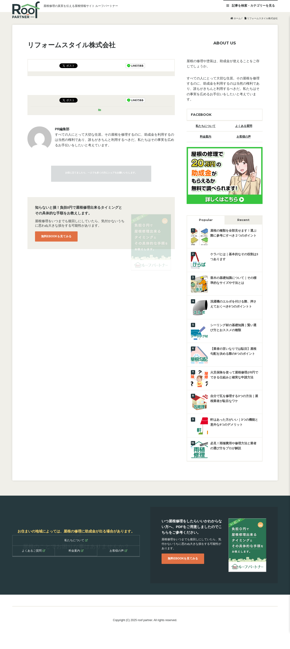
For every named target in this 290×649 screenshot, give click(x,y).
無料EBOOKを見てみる (56, 236)
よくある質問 (243, 126)
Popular (206, 220)
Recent (243, 220)
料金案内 (205, 136)
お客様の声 (244, 136)
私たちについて (205, 126)
